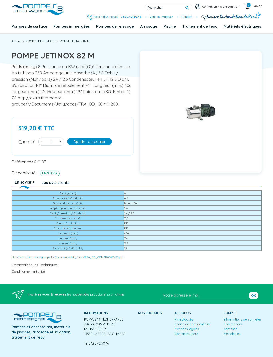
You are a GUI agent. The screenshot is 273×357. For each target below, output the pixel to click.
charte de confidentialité (193, 324)
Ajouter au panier (89, 141)
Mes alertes (232, 334)
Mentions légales (187, 329)
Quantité (26, 141)
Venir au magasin (161, 17)
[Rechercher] (168, 7)
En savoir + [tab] (25, 182)
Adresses (230, 329)
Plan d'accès (184, 319)
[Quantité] (51, 141)
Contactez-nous (187, 334)
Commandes (233, 324)
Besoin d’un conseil (117, 17)
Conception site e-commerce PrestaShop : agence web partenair (88, 354)
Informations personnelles (243, 319)
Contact (186, 17)
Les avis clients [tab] (55, 182)
